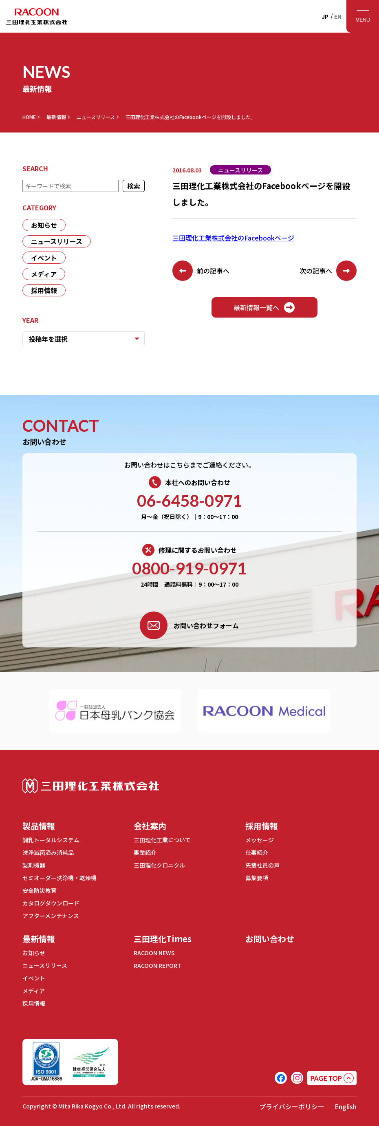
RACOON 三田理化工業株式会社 (36, 16)
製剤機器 (33, 865)
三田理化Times (163, 939)
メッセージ (259, 840)
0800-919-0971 (189, 568)
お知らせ (44, 225)
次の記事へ (328, 271)
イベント (44, 258)
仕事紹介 (256, 852)
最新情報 (56, 117)
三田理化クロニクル (159, 865)
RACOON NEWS (154, 953)
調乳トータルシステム (50, 840)
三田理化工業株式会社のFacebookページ (233, 238)
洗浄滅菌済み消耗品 (48, 852)
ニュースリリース (96, 117)
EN (338, 16)
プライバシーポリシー (291, 1106)
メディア (44, 274)
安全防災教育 (39, 890)
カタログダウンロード (50, 903)
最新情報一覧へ (264, 307)
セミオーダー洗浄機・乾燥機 (59, 878)
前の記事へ (200, 271)
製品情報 (38, 826)
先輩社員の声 (262, 865)
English (346, 1106)
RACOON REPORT (157, 965)
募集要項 (256, 878)
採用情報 (44, 290)
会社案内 (150, 826)
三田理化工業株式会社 (90, 785)
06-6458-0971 (189, 500)
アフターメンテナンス (50, 916)
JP (325, 16)
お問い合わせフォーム (189, 625)
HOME (29, 117)
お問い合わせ (269, 939)
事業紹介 (145, 852)
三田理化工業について (162, 840)
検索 (133, 186)
